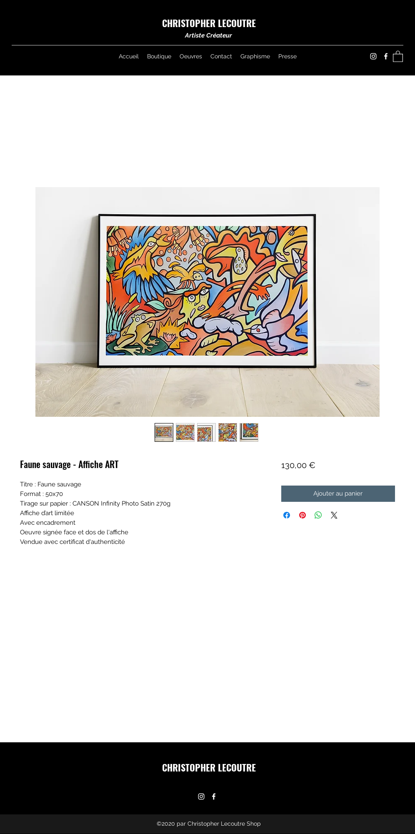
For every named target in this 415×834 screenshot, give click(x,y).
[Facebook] (386, 56)
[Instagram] (373, 56)
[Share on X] (334, 515)
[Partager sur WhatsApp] (318, 515)
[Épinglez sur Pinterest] (303, 515)
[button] (398, 56)
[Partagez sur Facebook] (287, 515)
